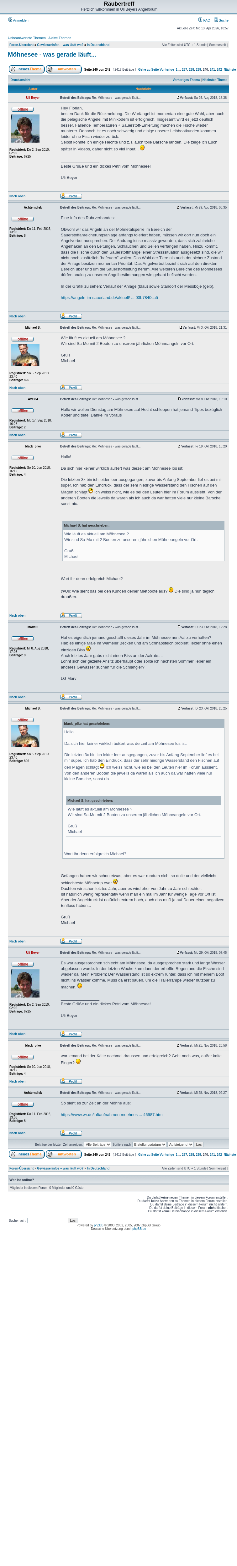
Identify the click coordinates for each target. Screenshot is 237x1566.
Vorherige (167, 69)
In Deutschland (98, 45)
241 (212, 69)
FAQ (204, 20)
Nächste (230, 69)
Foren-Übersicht (21, 45)
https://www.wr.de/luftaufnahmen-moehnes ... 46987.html (112, 1114)
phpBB (98, 1225)
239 (198, 69)
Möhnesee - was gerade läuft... (52, 54)
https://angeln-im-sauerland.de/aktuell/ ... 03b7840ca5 (109, 297)
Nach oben (17, 196)
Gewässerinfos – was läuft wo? (60, 45)
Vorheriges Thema (186, 80)
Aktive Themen (59, 38)
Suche (221, 20)
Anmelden (18, 20)
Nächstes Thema (215, 80)
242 (219, 69)
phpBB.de (139, 1228)
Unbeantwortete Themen (27, 38)
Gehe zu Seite (148, 69)
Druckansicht (20, 80)
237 (184, 69)
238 (191, 69)
